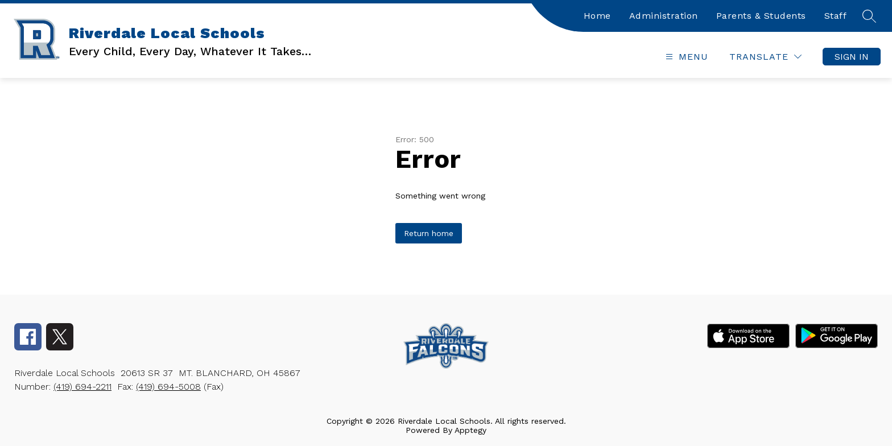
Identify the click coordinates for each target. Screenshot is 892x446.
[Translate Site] (765, 56)
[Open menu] (685, 56)
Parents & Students (761, 15)
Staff (835, 15)
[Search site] (869, 16)
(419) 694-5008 (168, 386)
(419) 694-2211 (82, 386)
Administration (663, 15)
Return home (428, 233)
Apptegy (470, 430)
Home (597, 15)
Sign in (852, 56)
